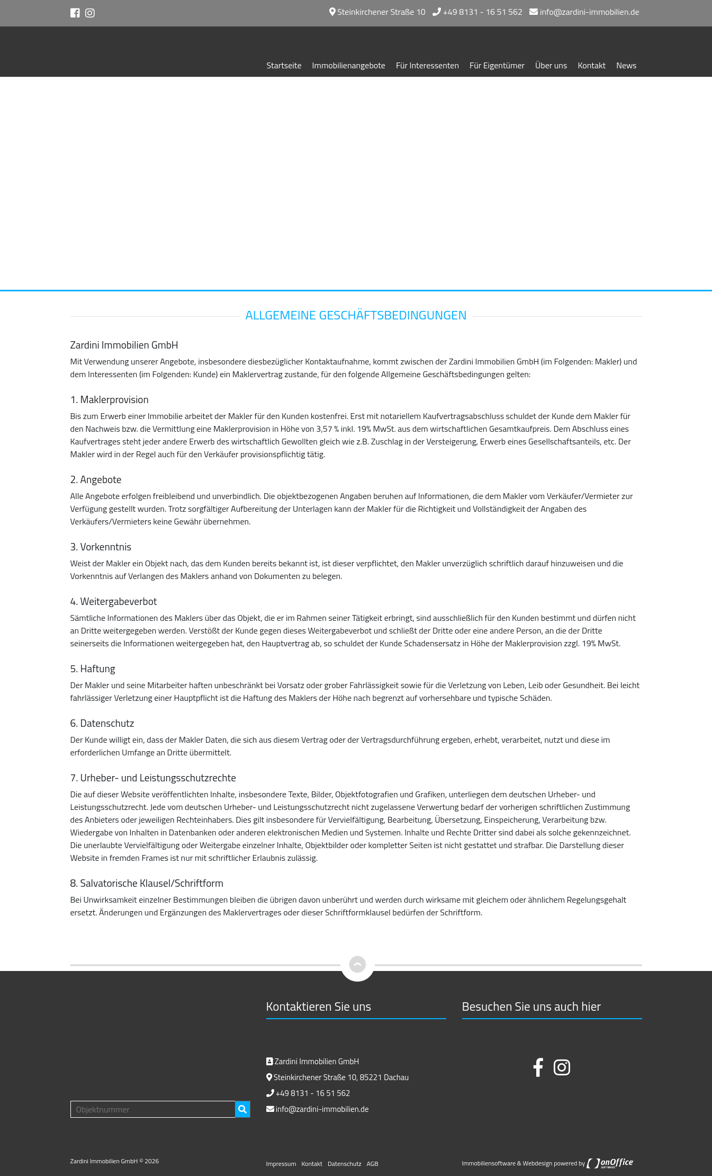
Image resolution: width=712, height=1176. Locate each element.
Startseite (284, 65)
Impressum (281, 1164)
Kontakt (592, 65)
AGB (372, 1164)
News (626, 65)
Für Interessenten (427, 65)
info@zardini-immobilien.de (584, 11)
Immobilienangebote (348, 65)
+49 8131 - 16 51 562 (477, 11)
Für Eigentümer (497, 65)
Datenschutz (345, 1164)
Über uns (551, 65)
